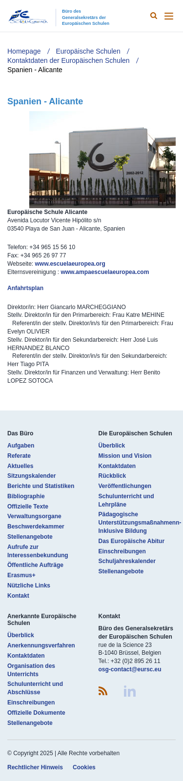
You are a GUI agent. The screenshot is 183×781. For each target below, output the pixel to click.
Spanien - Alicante (34, 70)
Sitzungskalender (31, 475)
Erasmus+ (21, 575)
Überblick (112, 445)
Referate (19, 455)
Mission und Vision (125, 455)
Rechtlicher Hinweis (35, 767)
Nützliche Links (28, 585)
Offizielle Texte (27, 506)
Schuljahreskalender (127, 561)
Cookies (84, 767)
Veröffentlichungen (125, 486)
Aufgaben (20, 445)
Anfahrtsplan (25, 288)
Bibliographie (26, 496)
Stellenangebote (30, 536)
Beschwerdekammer (35, 526)
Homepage (24, 51)
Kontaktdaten (117, 466)
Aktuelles (20, 466)
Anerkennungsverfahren (41, 645)
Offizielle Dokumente (36, 712)
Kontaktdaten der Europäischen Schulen (68, 60)
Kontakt (18, 595)
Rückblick (112, 475)
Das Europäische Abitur (132, 541)
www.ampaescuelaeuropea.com (105, 272)
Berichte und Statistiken (40, 486)
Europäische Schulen (88, 51)
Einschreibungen (122, 551)
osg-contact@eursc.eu (130, 669)
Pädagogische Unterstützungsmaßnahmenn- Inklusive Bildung (140, 522)
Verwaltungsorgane (34, 516)
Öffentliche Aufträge (35, 565)
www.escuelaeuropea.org (70, 263)
